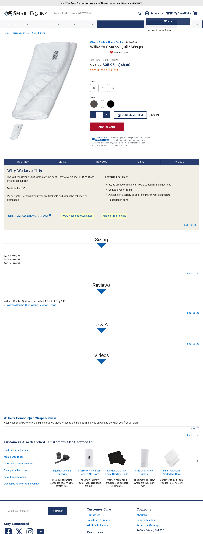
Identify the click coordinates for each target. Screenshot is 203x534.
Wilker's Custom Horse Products (109, 41)
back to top (190, 223)
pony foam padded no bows (19, 464)
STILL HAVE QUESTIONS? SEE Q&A (29, 214)
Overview (23, 160)
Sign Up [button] (58, 513)
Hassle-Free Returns (114, 214)
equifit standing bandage (17, 449)
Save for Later (121, 51)
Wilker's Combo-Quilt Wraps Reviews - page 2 (32, 304)
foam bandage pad (14, 456)
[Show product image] (44, 79)
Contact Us (93, 517)
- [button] (93, 113)
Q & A (141, 160)
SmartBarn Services (99, 522)
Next (197, 460)
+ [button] (106, 113)
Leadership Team (147, 522)
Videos (179, 160)
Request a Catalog (148, 527)
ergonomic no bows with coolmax (22, 486)
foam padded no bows (16, 471)
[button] (133, 13)
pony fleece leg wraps (16, 478)
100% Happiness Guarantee (77, 214)
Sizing (63, 160)
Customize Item (130, 114)
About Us (142, 517)
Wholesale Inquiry (97, 527)
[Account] (153, 13)
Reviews (101, 160)
